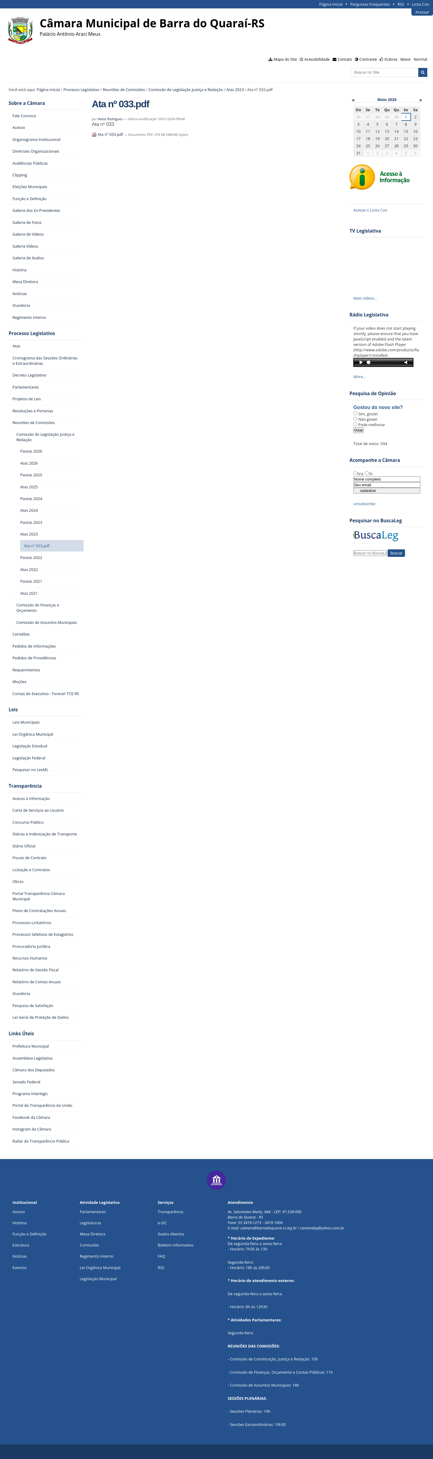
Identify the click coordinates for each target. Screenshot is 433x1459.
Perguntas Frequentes (370, 4)
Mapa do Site (285, 59)
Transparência (25, 786)
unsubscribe (364, 503)
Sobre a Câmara (27, 103)
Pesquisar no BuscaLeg (375, 520)
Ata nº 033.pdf (108, 134)
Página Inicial (331, 4)
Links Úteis (21, 1033)
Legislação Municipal (98, 1278)
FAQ (161, 1256)
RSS (401, 4)
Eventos (20, 1267)
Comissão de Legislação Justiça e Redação (186, 89)
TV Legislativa (365, 231)
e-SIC (162, 1222)
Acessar (422, 12)
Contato (345, 59)
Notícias (20, 1256)
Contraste (368, 59)
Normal (420, 59)
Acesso (19, 1211)
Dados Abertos (171, 1234)
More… (359, 376)
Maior (406, 59)
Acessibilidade (317, 59)
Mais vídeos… (365, 298)
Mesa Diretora (92, 1234)
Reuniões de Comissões (124, 89)
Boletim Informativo (176, 1245)
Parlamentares (93, 1211)
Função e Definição (30, 1234)
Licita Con (420, 4)
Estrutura (21, 1245)
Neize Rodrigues (110, 119)
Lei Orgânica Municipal (100, 1267)
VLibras (391, 59)
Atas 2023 (235, 89)
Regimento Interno (96, 1256)
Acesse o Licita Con (370, 210)
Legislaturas (90, 1222)
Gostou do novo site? (378, 407)
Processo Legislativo (81, 89)
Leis (13, 710)
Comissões (89, 1245)
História (20, 1222)
